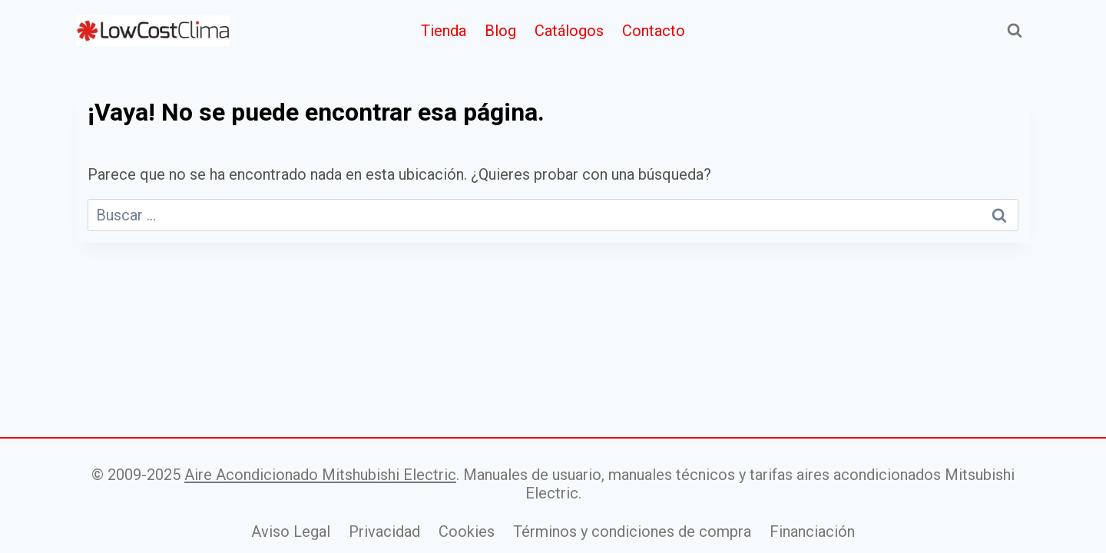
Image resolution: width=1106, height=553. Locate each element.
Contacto (653, 31)
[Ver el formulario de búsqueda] (1014, 30)
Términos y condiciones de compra (632, 531)
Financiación (812, 531)
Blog (500, 31)
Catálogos (569, 31)
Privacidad (384, 531)
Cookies (467, 531)
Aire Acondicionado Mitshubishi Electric (320, 474)
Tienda (443, 31)
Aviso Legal (290, 531)
